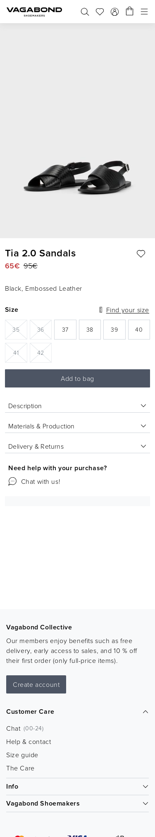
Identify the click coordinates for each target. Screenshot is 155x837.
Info (77, 786)
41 (20, 352)
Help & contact (28, 741)
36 (44, 329)
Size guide (22, 754)
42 (44, 352)
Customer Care (77, 711)
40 (142, 331)
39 (118, 331)
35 (19, 329)
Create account (36, 684)
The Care (20, 767)
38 (93, 331)
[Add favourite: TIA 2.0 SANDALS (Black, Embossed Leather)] (141, 254)
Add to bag (77, 378)
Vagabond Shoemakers (77, 803)
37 (69, 331)
